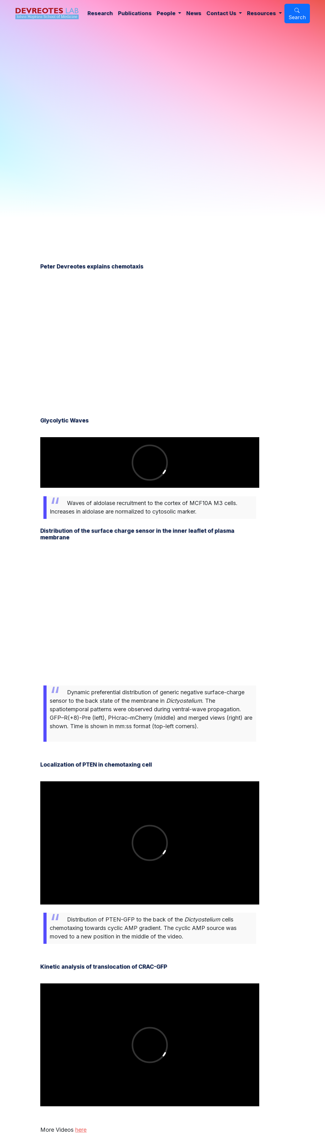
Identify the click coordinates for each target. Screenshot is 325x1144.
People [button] (167, 13)
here (81, 1129)
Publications (135, 13)
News (193, 13)
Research (100, 13)
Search (297, 14)
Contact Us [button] (222, 13)
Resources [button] (262, 13)
